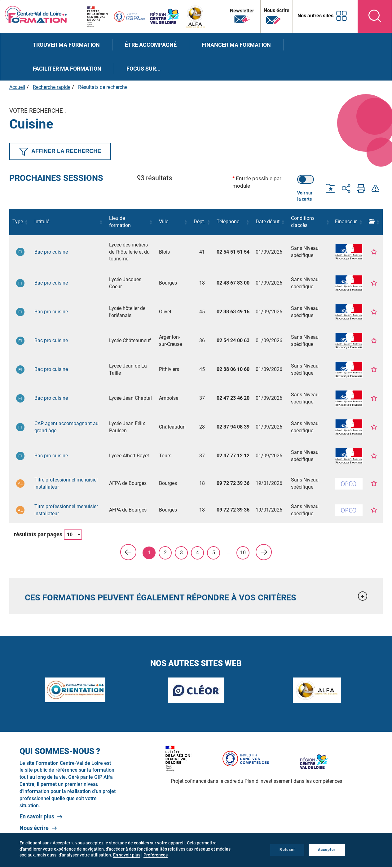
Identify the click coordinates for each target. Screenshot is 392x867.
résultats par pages (38, 534)
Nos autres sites (315, 16)
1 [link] (149, 552)
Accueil (17, 87)
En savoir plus (37, 816)
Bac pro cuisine (51, 252)
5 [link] (213, 552)
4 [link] (197, 552)
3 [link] (181, 552)
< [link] (128, 552)
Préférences (155, 854)
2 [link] (165, 552)
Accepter (327, 849)
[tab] (196, 596)
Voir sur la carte (304, 196)
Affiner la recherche (60, 152)
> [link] (264, 552)
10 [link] (243, 552)
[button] (26, 222)
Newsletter (242, 16)
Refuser (287, 849)
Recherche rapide (51, 87)
